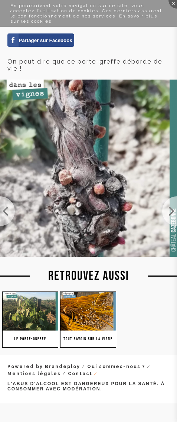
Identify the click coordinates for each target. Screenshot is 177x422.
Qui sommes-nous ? (116, 366)
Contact (80, 373)
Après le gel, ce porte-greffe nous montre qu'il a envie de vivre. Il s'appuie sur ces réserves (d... (169, 211)
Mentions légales (34, 373)
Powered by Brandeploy (43, 366)
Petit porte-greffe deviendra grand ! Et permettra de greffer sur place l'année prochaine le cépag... (7, 211)
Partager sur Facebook (45, 40)
